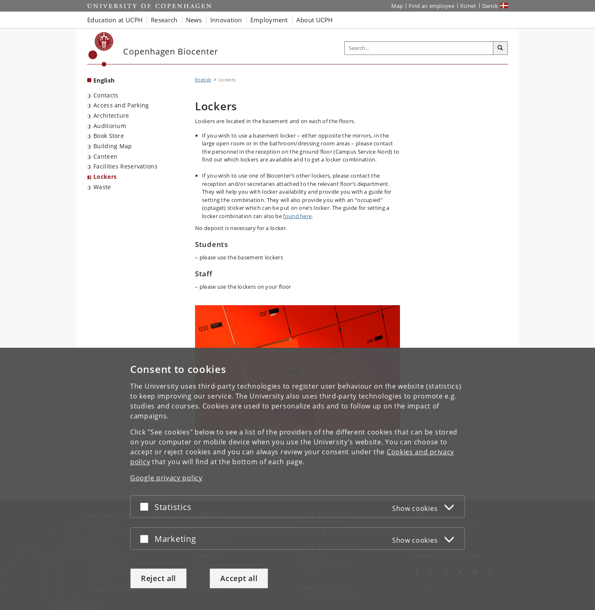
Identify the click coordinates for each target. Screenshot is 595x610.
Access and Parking (121, 105)
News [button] (194, 20)
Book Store (108, 136)
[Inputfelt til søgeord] (419, 48)
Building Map (112, 146)
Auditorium (109, 126)
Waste (102, 187)
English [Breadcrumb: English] (203, 79)
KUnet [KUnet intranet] (468, 5)
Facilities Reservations (125, 166)
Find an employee (432, 5)
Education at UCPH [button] (115, 20)
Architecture (111, 115)
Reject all (158, 578)
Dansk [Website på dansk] (490, 5)
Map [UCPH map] (397, 5)
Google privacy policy (166, 477)
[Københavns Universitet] (101, 49)
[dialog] (297, 479)
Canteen (105, 156)
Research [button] (164, 20)
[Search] (500, 48)
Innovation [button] (226, 20)
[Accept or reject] (146, 506)
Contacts (105, 95)
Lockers (105, 176)
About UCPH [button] (314, 20)
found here (297, 216)
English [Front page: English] (103, 80)
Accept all (238, 578)
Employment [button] (269, 20)
